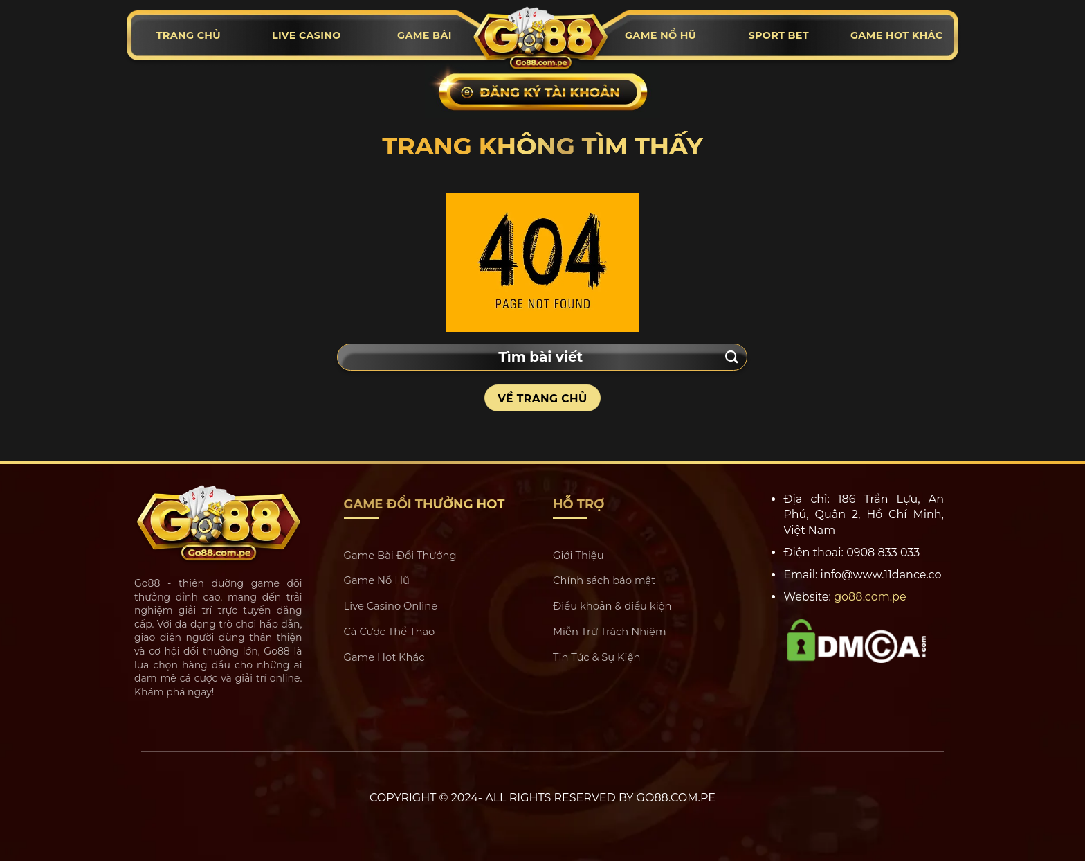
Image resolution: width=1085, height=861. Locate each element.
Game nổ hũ (660, 35)
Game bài (424, 35)
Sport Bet (778, 35)
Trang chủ (188, 35)
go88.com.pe (870, 596)
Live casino (306, 35)
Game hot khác (896, 35)
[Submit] (732, 357)
